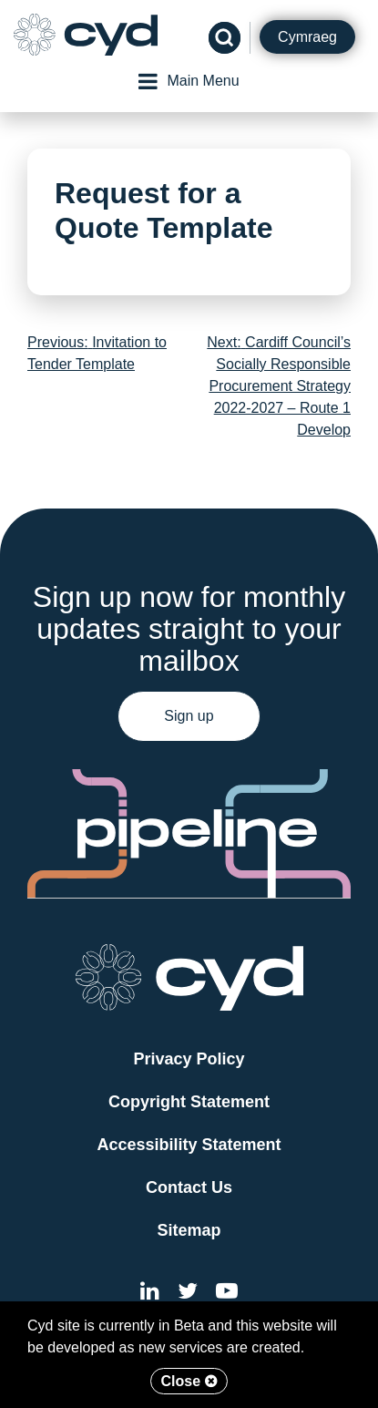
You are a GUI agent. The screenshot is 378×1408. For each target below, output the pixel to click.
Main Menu (188, 81)
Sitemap (188, 1230)
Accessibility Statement (189, 1145)
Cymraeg (307, 37)
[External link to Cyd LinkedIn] (149, 1293)
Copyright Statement (189, 1102)
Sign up (188, 716)
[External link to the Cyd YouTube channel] (227, 1293)
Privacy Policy (188, 1059)
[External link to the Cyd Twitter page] (188, 1293)
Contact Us (189, 1187)
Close (188, 1381)
